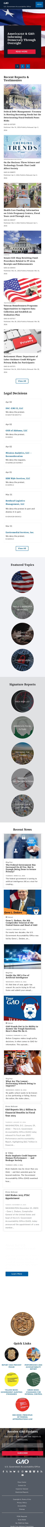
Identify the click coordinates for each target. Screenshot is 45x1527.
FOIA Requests (22, 1516)
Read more (21, 52)
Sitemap (22, 1509)
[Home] (20, 7)
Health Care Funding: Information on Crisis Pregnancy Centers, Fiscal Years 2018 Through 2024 (22, 213)
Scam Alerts (22, 1519)
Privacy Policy (22, 1502)
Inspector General (22, 1489)
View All (22, 381)
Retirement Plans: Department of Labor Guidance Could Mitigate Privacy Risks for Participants (21, 359)
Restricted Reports (22, 1492)
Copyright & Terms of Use (22, 1499)
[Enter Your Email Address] (22, 1445)
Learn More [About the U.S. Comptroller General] (17, 1274)
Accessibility (22, 1506)
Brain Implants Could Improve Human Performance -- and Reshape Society (21, 1158)
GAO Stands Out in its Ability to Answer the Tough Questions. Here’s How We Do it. (22, 1028)
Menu (39, 4)
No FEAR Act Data (22, 1523)
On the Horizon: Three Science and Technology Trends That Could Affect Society (22, 165)
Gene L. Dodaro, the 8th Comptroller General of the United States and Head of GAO (21, 922)
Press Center (22, 1482)
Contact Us (22, 1485)
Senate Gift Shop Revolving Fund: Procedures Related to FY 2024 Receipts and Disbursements (21, 261)
